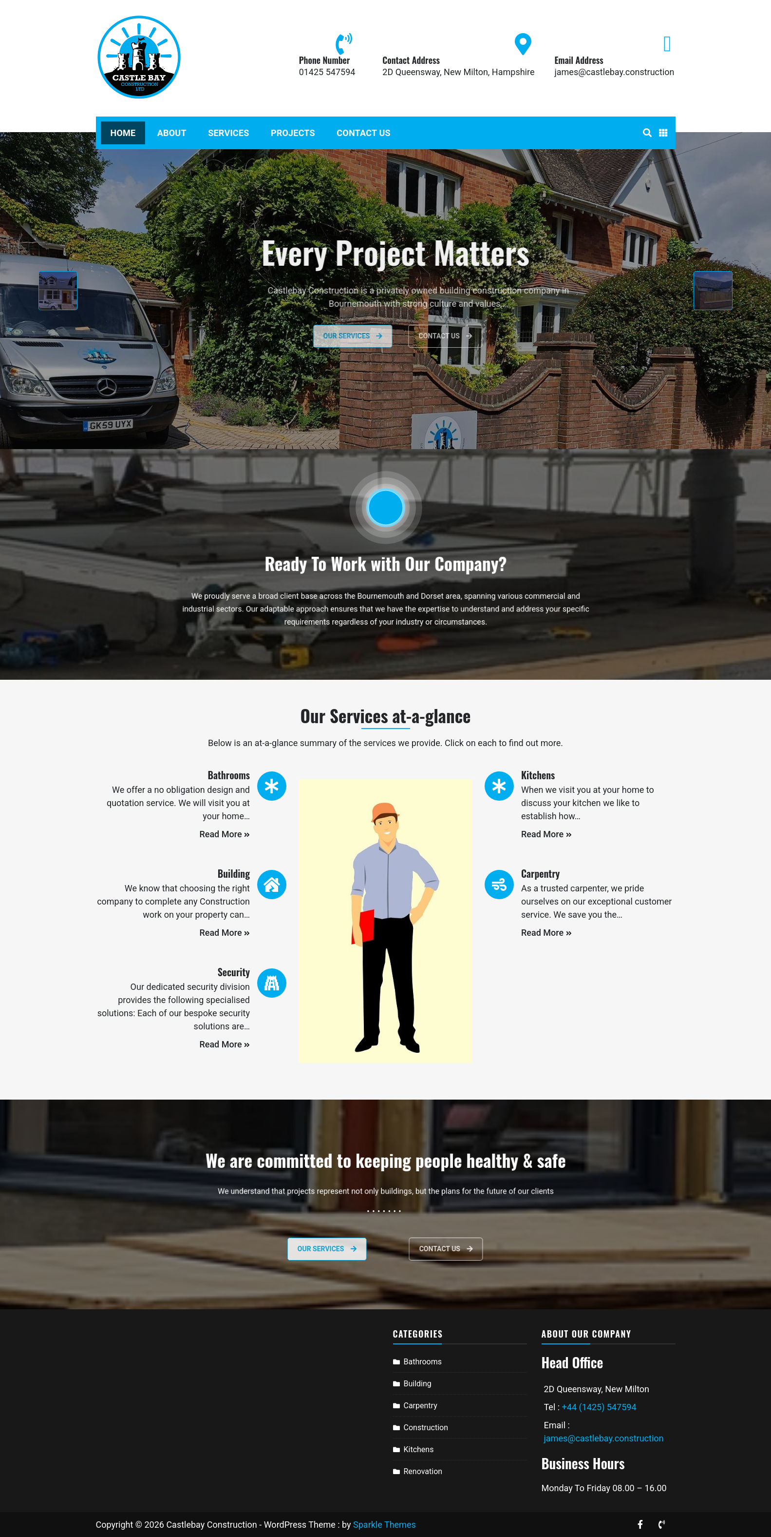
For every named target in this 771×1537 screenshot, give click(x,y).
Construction (426, 1427)
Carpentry (420, 1405)
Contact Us (363, 133)
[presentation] (57, 290)
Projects (293, 133)
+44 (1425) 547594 (599, 1407)
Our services (278, 1249)
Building (418, 1383)
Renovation (423, 1471)
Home (123, 133)
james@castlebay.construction (614, 72)
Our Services (379, 336)
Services (228, 133)
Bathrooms (423, 1361)
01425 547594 (327, 72)
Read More (224, 834)
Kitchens (419, 1449)
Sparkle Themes (384, 1524)
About (172, 133)
